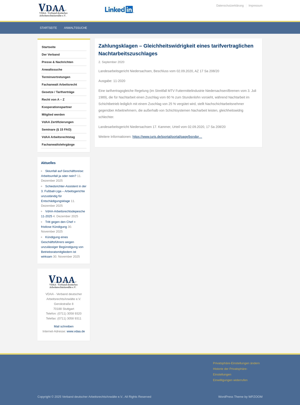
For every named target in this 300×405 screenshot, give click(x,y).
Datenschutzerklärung (230, 5)
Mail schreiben (64, 326)
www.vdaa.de (76, 331)
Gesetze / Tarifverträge (58, 92)
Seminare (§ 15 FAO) (56, 129)
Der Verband (51, 54)
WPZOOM (255, 396)
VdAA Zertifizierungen (58, 122)
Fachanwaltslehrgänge (58, 144)
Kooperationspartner (57, 107)
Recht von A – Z (53, 99)
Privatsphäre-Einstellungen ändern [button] (236, 363)
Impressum (255, 5)
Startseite (48, 28)
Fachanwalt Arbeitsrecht (59, 84)
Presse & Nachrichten (57, 62)
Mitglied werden (53, 114)
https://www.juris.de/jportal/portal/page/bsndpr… (167, 137)
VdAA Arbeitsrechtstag (58, 137)
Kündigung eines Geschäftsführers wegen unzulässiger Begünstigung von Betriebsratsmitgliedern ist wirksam (62, 246)
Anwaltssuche (75, 28)
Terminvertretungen (56, 77)
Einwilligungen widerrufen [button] (230, 380)
